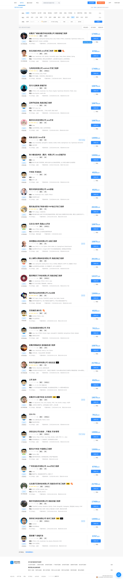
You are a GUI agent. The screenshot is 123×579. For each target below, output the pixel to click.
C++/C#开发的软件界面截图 (39, 387)
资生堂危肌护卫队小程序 (38, 509)
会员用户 (44, 21)
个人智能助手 (43, 439)
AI (74, 13)
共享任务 (34, 353)
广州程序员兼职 (57, 564)
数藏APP (49, 266)
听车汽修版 (35, 76)
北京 (32, 17)
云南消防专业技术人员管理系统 (61, 59)
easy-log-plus (35, 93)
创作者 (79, 21)
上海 (36, 17)
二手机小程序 (47, 110)
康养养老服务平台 (37, 300)
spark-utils (43, 93)
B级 (56, 51)
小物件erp (49, 283)
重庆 (73, 17)
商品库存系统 (35, 422)
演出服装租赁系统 (52, 387)
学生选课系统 (35, 318)
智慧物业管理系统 (66, 249)
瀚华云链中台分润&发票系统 (52, 162)
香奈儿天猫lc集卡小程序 (52, 509)
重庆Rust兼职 (39, 570)
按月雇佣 (93, 27)
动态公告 (12, 576)
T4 (59, 51)
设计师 (39, 13)
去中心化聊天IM (57, 266)
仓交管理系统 (35, 128)
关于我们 (30, 576)
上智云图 (55, 405)
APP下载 (19, 576)
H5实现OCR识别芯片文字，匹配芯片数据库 (44, 370)
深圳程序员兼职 (48, 564)
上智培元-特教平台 (37, 405)
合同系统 (45, 41)
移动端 (50, 13)
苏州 (86, 17)
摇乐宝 (44, 491)
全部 (27, 13)
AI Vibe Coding (54, 21)
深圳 (41, 17)
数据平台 (34, 474)
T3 (57, 362)
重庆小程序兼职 (46, 570)
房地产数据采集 (53, 456)
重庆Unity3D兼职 (65, 570)
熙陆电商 (43, 283)
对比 (97, 42)
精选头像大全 (49, 76)
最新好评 (100, 27)
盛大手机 (34, 491)
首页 (15, 2)
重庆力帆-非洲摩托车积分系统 (64, 214)
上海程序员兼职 (40, 564)
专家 (64, 21)
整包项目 (85, 27)
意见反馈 (44, 576)
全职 (72, 21)
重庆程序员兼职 (19, 7)
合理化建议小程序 (48, 405)
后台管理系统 (35, 231)
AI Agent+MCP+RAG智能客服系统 (52, 249)
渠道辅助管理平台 (42, 474)
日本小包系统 (35, 543)
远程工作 (57, 576)
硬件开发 (79, 13)
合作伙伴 (37, 576)
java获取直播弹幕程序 (46, 231)
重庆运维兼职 (81, 570)
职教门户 (50, 474)
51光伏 (41, 41)
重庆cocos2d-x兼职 (55, 570)
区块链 (70, 13)
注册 (118, 2)
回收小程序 (55, 110)
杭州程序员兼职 (65, 564)
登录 (115, 2)
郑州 (77, 17)
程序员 (22, 2)
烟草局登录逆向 (36, 456)
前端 (44, 13)
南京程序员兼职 (82, 564)
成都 (54, 17)
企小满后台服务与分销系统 (68, 162)
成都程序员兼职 (74, 564)
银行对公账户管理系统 (38, 162)
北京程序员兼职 (31, 564)
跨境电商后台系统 (53, 439)
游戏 (60, 13)
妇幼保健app (35, 526)
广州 (45, 17)
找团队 (98, 21)
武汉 (64, 17)
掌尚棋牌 (48, 353)
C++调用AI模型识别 (63, 387)
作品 (37, 2)
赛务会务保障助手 (47, 59)
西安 (68, 17)
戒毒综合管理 (35, 335)
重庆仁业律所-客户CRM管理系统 (81, 214)
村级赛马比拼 (35, 197)
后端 (65, 13)
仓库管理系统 (46, 128)
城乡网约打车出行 (37, 249)
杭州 (50, 17)
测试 (85, 13)
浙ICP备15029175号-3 (107, 575)
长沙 (82, 17)
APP (110, 2)
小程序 (55, 13)
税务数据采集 (45, 456)
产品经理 (33, 13)
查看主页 (96, 38)
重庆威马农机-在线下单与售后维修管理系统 (43, 214)
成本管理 (34, 145)
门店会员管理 (41, 353)
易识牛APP (35, 41)
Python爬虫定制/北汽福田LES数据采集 (66, 370)
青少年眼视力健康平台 (49, 300)
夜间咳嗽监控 (35, 439)
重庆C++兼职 (31, 570)
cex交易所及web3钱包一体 (39, 266)
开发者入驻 (101, 2)
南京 (59, 17)
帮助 (25, 576)
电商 (41, 128)
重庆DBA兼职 (74, 570)
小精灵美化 (42, 76)
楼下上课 (34, 179)
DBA (90, 13)
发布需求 (91, 2)
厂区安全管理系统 (37, 59)
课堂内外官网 (63, 509)
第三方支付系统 (36, 283)
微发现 (39, 491)
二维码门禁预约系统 (37, 110)
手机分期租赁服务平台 (61, 300)
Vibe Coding (82, 140)
